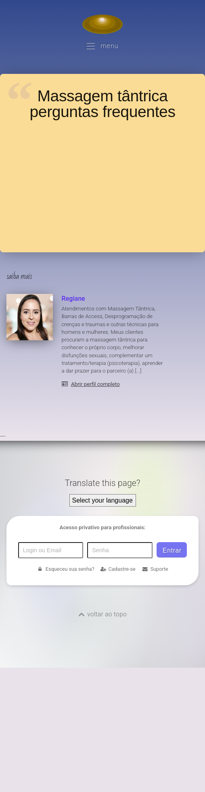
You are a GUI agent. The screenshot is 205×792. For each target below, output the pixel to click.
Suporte (155, 569)
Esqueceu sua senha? (65, 569)
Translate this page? (102, 483)
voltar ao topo (107, 614)
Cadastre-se (117, 569)
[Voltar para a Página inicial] (102, 24)
